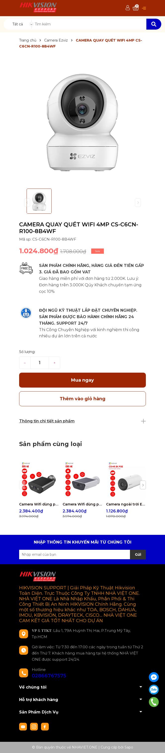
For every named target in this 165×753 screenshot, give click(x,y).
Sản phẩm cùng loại (50, 444)
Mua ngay (82, 380)
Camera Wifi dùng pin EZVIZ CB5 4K (82, 504)
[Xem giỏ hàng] (136, 8)
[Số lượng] (40, 362)
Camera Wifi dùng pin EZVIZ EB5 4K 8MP (39, 504)
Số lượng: (27, 352)
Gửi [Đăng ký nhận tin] (138, 554)
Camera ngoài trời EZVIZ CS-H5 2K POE (126, 504)
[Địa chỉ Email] (82, 554)
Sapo (128, 747)
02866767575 (49, 676)
